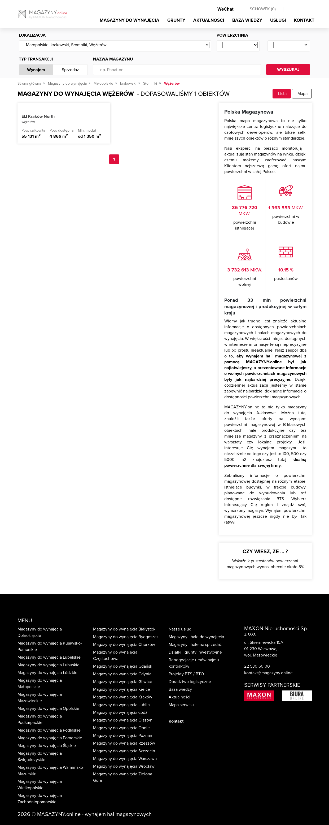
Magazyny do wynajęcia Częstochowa (115, 655)
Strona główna (29, 83)
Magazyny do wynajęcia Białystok (124, 629)
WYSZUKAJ (288, 69)
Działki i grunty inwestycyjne (195, 652)
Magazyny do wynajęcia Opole (121, 728)
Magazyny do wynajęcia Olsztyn (122, 720)
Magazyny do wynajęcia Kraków (122, 697)
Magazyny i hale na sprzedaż (195, 644)
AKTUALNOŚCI (208, 20)
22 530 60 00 (257, 666)
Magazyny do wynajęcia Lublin (121, 704)
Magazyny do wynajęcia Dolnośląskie (39, 632)
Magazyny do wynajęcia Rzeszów (124, 743)
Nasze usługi (180, 629)
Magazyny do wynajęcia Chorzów (124, 644)
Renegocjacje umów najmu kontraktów (194, 663)
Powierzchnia (232, 35)
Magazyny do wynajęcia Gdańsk (122, 666)
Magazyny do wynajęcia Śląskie (46, 745)
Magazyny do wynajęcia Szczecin (124, 751)
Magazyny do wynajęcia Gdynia (122, 674)
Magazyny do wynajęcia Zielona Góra (122, 777)
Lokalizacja (32, 35)
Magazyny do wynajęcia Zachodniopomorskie (39, 799)
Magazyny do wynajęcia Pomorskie (49, 738)
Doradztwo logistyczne (190, 681)
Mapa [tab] (302, 93)
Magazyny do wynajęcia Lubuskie (48, 665)
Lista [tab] (282, 93)
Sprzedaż (70, 69)
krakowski (128, 83)
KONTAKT (304, 20)
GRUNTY (176, 20)
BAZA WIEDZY (247, 20)
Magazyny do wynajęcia (67, 83)
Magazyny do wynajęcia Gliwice (122, 681)
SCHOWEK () (263, 9)
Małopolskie (103, 83)
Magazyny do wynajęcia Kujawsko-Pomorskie (49, 646)
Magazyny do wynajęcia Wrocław (124, 766)
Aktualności (179, 697)
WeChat (225, 9)
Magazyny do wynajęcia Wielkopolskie (39, 785)
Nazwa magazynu (113, 59)
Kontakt (176, 721)
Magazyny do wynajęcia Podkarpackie (39, 719)
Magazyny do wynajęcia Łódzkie (47, 672)
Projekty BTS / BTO (186, 674)
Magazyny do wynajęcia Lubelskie (49, 657)
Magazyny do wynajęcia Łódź (120, 712)
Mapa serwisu (181, 704)
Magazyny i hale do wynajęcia (196, 637)
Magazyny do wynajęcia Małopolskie (39, 683)
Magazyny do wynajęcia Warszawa (125, 758)
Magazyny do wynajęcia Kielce (121, 689)
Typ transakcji (36, 59)
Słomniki (150, 83)
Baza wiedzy (180, 689)
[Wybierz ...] (117, 45)
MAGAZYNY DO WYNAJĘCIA (129, 20)
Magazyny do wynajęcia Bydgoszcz (126, 637)
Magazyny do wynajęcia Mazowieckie (39, 697)
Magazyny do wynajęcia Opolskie (48, 708)
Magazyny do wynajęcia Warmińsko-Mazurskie (50, 770)
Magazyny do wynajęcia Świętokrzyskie (39, 756)
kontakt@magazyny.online (268, 673)
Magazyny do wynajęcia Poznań (122, 735)
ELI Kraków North (38, 116)
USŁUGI (278, 20)
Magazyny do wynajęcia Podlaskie (49, 730)
